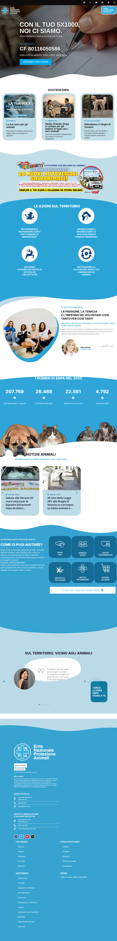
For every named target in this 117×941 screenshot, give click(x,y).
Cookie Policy (20, 769)
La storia (21, 861)
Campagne (67, 866)
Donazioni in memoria (27, 902)
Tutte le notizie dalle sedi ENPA (73, 877)
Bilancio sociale (69, 861)
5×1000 (21, 883)
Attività (65, 847)
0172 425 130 (22, 825)
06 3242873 (22, 803)
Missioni (65, 856)
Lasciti (20, 907)
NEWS (63, 873)
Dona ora (22, 897)
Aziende (21, 917)
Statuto (21, 847)
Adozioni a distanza (26, 888)
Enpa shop (22, 878)
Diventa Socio (24, 893)
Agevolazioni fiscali (26, 922)
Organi (21, 851)
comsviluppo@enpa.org (26, 829)
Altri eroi (21, 926)
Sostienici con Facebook (28, 912)
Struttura (21, 856)
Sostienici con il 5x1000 (35, 62)
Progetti (65, 851)
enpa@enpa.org (24, 806)
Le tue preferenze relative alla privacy (25, 772)
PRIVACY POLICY (20, 765)
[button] (99, 12)
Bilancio (21, 866)
